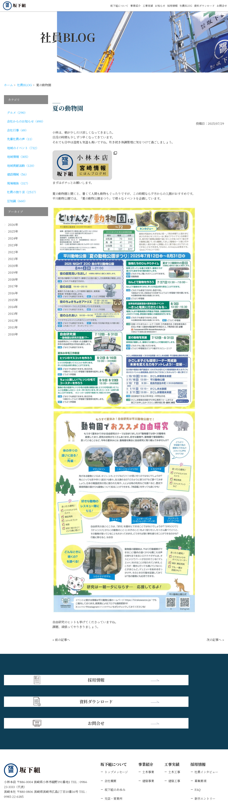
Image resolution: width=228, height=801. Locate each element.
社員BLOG (179, 5)
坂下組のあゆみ (114, 744)
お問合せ (221, 5)
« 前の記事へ (61, 639)
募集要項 (200, 735)
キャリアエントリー (207, 762)
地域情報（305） (18, 156)
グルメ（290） (17, 112)
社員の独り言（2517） (22, 192)
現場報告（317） (18, 183)
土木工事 (174, 726)
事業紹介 (123, 5)
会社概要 (110, 735)
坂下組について (104, 5)
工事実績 (137, 5)
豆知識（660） (17, 201)
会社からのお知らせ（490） (26, 121)
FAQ (197, 744)
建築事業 (148, 735)
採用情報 (164, 5)
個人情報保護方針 (40, 775)
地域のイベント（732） (23, 148)
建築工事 (174, 735)
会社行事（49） (17, 130)
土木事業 (148, 726)
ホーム (8, 85)
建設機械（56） (17, 174)
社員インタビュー (206, 726)
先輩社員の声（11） (20, 139)
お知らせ (151, 5)
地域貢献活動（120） (21, 165)
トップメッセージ (116, 726)
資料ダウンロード (201, 5)
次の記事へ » (215, 639)
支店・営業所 (113, 753)
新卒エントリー (204, 753)
